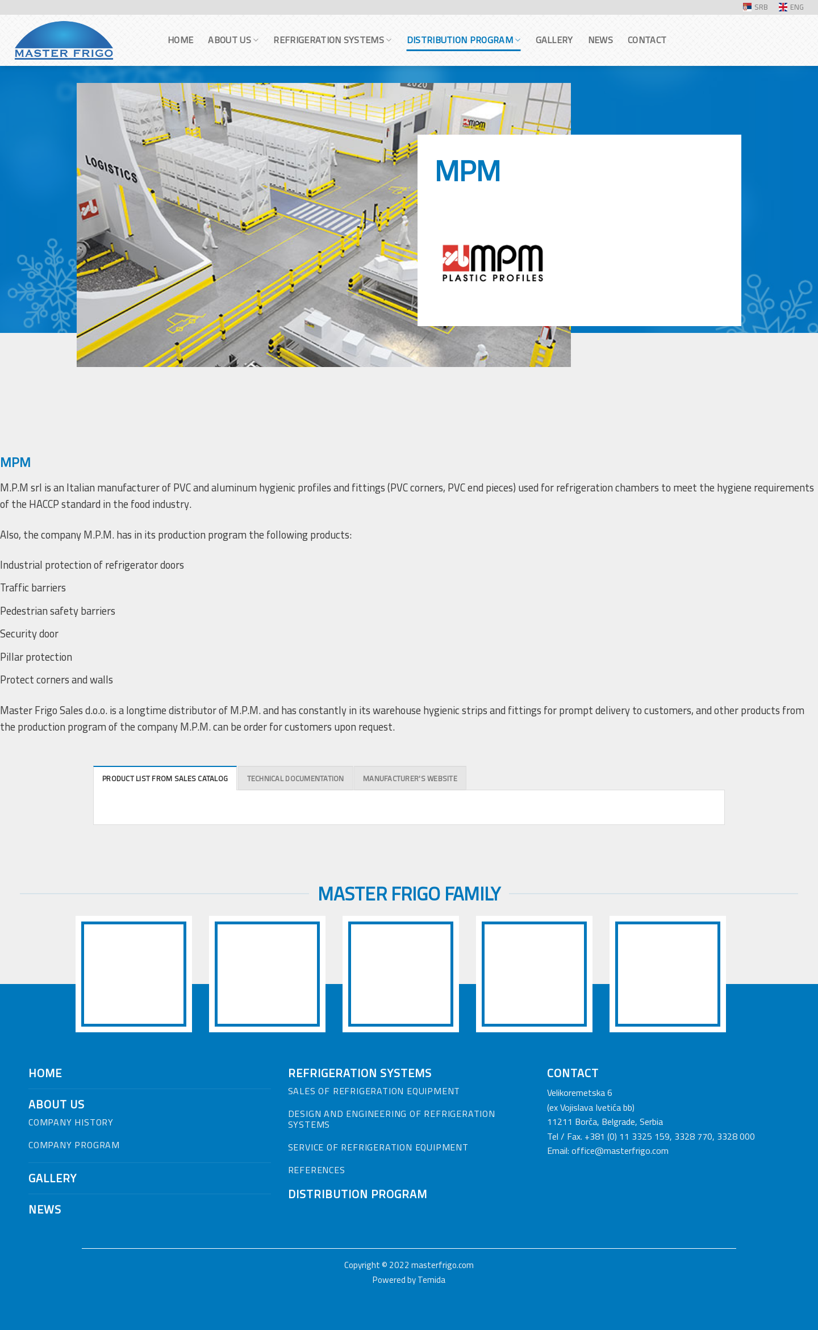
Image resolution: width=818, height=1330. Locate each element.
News (600, 39)
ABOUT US (56, 1104)
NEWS (44, 1209)
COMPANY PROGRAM (74, 1144)
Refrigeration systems (332, 39)
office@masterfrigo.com (620, 1150)
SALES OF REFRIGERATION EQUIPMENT (374, 1090)
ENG (791, 7)
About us (233, 39)
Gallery (554, 39)
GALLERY (52, 1178)
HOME (45, 1072)
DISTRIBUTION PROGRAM (357, 1193)
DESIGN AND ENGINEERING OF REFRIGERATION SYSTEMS (391, 1119)
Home (180, 39)
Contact (647, 39)
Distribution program (464, 39)
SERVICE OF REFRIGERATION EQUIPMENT (378, 1147)
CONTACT (573, 1072)
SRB (755, 7)
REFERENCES (316, 1169)
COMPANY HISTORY (71, 1122)
